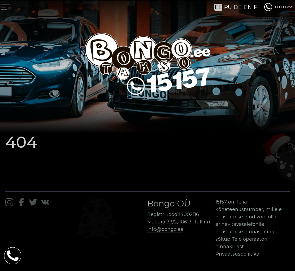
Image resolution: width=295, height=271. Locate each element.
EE (218, 7)
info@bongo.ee (165, 229)
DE (238, 7)
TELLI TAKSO (279, 7)
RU (228, 7)
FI (256, 7)
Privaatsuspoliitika (237, 254)
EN (248, 7)
